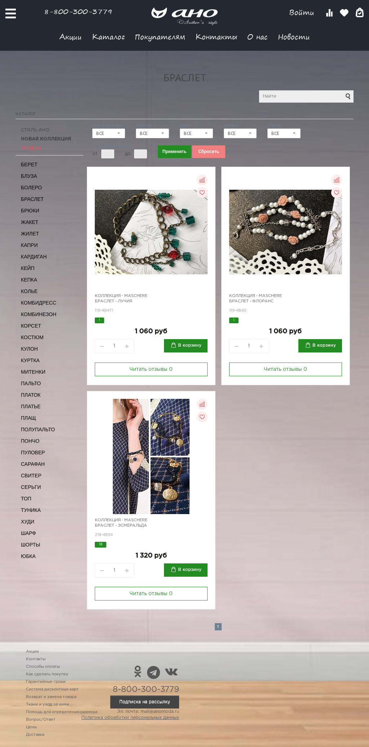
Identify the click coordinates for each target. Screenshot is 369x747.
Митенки (33, 372)
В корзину (189, 345)
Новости (294, 36)
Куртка (30, 360)
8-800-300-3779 (78, 11)
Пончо (30, 441)
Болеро (31, 187)
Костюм (32, 337)
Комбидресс (38, 303)
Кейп (28, 268)
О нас (257, 36)
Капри (29, 245)
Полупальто (38, 429)
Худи (27, 522)
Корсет (31, 326)
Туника (31, 510)
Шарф (28, 533)
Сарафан (33, 464)
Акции (70, 36)
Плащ (28, 418)
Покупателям (160, 36)
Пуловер (33, 452)
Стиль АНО (35, 130)
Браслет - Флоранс (251, 301)
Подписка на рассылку (144, 702)
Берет (29, 164)
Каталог (108, 36)
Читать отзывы (151, 369)
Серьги (31, 487)
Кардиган (34, 257)
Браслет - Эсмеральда (121, 525)
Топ (26, 498)
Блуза (29, 176)
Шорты (30, 545)
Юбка (28, 556)
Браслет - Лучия (113, 301)
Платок (30, 395)
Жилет (30, 234)
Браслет (32, 199)
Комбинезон (38, 314)
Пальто (31, 383)
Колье (29, 291)
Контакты (216, 36)
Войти (303, 12)
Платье (31, 406)
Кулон (29, 349)
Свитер (31, 475)
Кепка (29, 280)
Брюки (30, 210)
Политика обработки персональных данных (130, 718)
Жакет (29, 222)
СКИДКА (31, 148)
